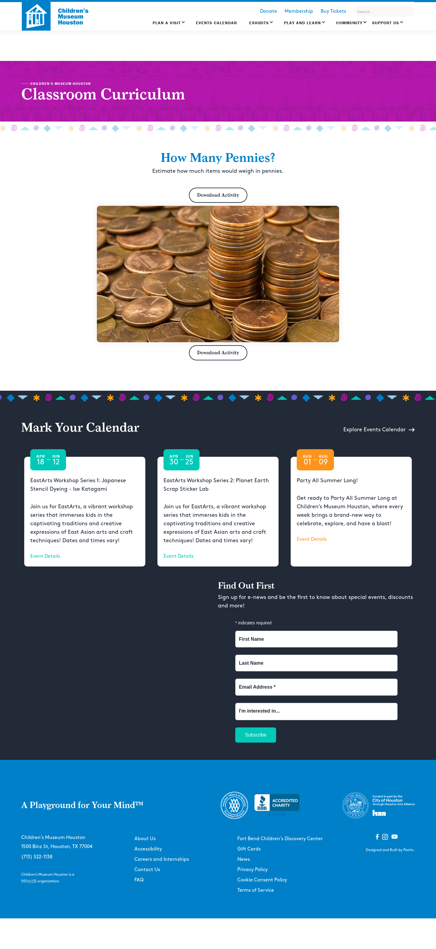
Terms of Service (255, 890)
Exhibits (259, 22)
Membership (299, 11)
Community (349, 22)
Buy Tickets (333, 11)
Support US (385, 22)
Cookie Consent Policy (262, 880)
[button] (169, 25)
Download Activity (218, 195)
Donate (268, 11)
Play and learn (302, 22)
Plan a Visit (167, 22)
